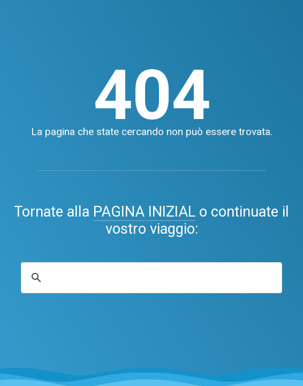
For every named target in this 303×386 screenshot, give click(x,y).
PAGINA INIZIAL (144, 211)
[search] (149, 277)
